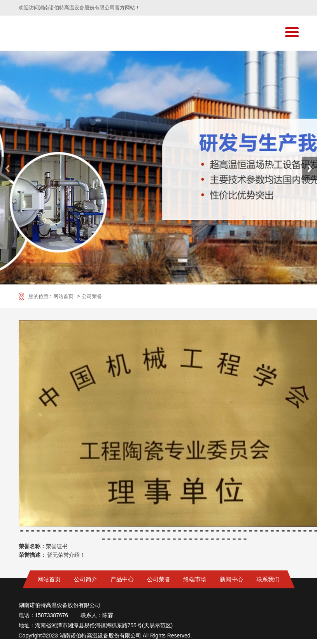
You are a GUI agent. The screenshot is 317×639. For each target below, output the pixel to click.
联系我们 (268, 579)
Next (309, 168)
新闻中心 (231, 579)
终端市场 (195, 579)
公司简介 (85, 579)
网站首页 (63, 296)
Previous (7, 168)
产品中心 (122, 579)
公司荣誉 (92, 296)
